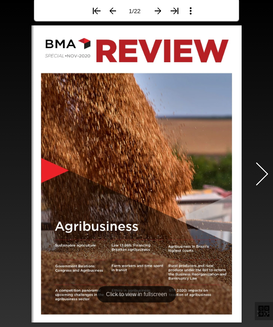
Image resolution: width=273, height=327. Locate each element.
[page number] (135, 11)
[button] (96, 11)
